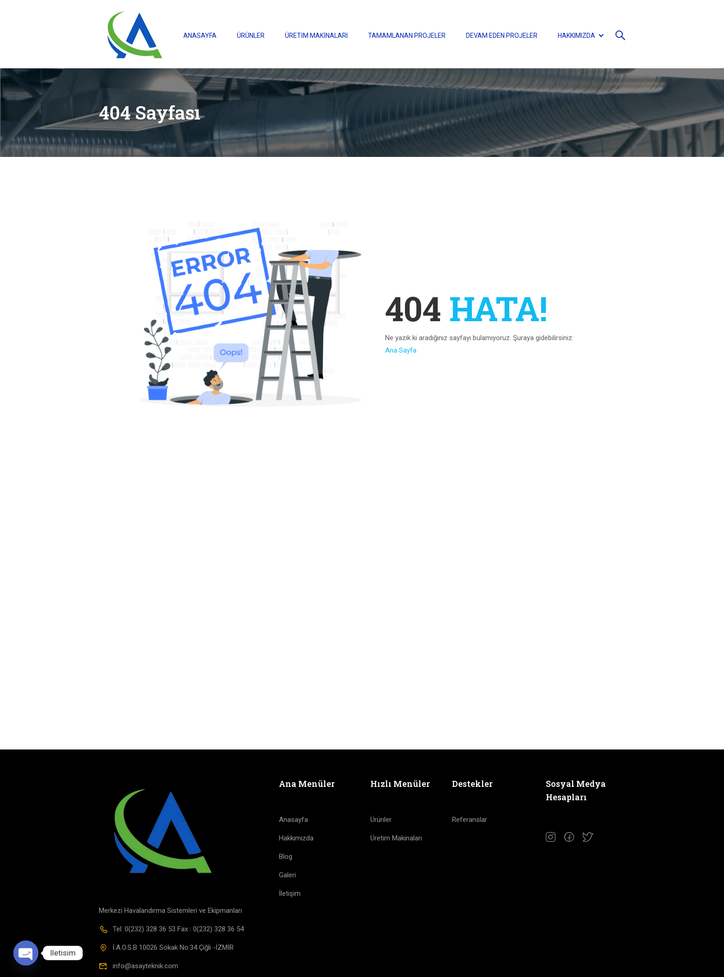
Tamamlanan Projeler (407, 36)
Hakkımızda (576, 36)
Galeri (287, 879)
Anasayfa (200, 36)
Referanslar (469, 823)
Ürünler (251, 36)
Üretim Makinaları (316, 36)
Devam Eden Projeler (501, 36)
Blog (285, 860)
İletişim (290, 897)
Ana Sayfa (400, 353)
